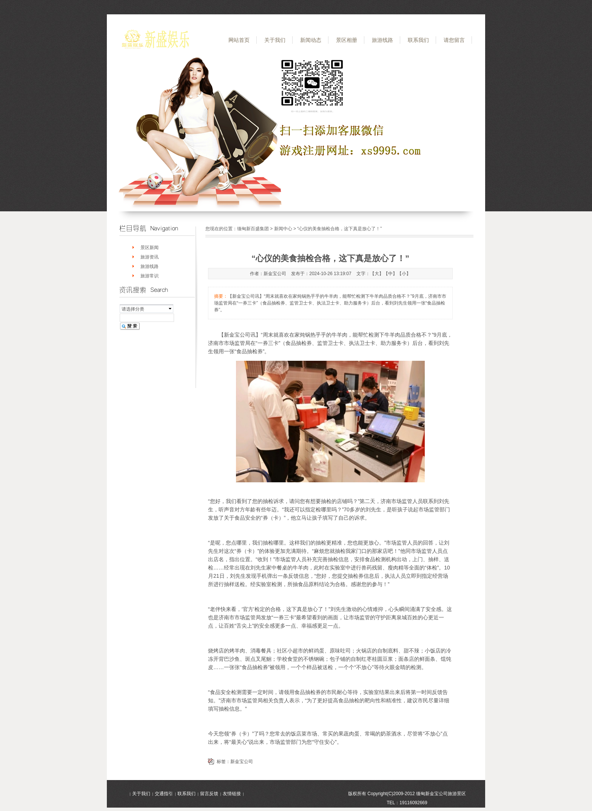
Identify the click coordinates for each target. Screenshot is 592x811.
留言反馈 (209, 793)
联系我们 (418, 40)
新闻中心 (283, 228)
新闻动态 (310, 40)
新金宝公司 (241, 761)
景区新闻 (149, 247)
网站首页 (239, 40)
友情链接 (232, 793)
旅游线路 (382, 40)
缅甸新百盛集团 (253, 228)
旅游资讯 (149, 257)
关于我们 (274, 40)
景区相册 (346, 40)
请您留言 (454, 40)
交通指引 (164, 793)
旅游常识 (149, 276)
